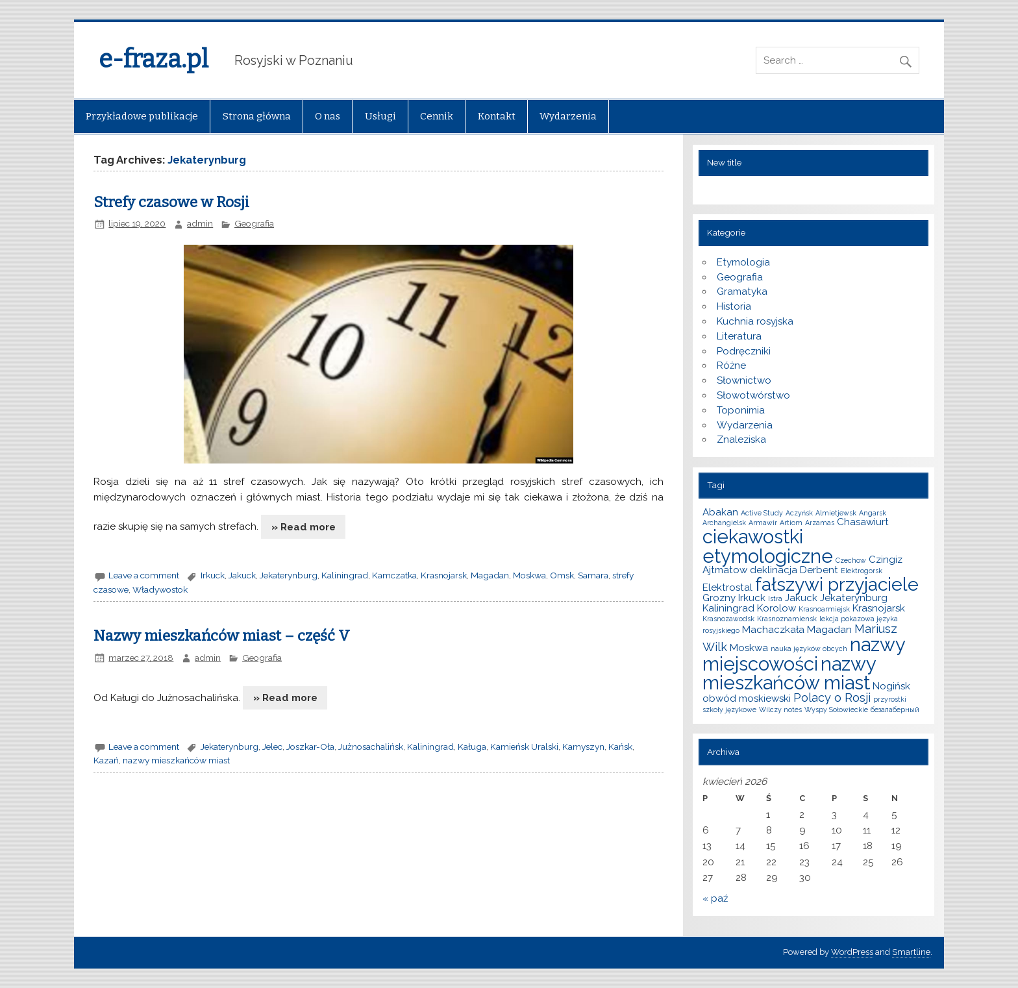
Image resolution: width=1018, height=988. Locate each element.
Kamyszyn (583, 746)
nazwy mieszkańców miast (176, 760)
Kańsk (620, 746)
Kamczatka (394, 575)
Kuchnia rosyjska (755, 321)
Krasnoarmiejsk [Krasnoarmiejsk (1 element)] (824, 609)
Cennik (436, 116)
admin (200, 223)
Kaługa (472, 746)
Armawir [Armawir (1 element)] (763, 522)
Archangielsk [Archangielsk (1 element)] (724, 522)
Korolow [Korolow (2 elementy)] (776, 608)
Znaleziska (741, 439)
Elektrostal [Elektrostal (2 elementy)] (727, 587)
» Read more (303, 527)
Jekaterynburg (288, 575)
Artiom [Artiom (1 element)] (791, 522)
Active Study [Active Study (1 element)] (762, 513)
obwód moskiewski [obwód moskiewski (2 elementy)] (746, 698)
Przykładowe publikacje (142, 116)
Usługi (380, 116)
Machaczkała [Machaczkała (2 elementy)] (773, 630)
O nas (327, 116)
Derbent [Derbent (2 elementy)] (819, 570)
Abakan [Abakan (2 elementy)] (720, 512)
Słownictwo (744, 380)
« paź (715, 898)
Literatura (739, 336)
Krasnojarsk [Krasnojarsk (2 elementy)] (878, 608)
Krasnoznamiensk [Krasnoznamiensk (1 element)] (787, 619)
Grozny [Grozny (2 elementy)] (719, 598)
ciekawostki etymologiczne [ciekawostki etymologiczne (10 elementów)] (767, 546)
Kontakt (496, 116)
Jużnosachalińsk (370, 746)
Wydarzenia (568, 116)
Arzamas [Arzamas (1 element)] (819, 522)
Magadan (490, 575)
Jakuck (242, 575)
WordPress (852, 952)
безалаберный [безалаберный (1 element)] (895, 709)
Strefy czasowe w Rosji (171, 202)
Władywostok (160, 589)
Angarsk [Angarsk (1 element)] (872, 513)
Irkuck (213, 575)
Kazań (106, 760)
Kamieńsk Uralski (524, 746)
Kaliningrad (344, 575)
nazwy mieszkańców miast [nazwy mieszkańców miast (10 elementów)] (789, 673)
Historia (734, 306)
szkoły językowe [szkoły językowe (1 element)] (729, 709)
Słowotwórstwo (753, 395)
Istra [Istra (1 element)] (775, 598)
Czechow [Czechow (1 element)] (851, 560)
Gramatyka (742, 291)
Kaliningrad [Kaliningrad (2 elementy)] (728, 608)
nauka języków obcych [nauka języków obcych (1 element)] (809, 648)
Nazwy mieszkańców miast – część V (221, 636)
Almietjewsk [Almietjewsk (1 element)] (835, 513)
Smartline (911, 952)
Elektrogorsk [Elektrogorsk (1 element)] (861, 570)
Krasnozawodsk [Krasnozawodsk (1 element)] (728, 619)
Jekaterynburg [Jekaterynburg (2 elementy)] (854, 598)
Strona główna (257, 116)
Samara (593, 575)
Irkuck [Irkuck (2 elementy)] (751, 598)
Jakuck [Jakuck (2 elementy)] (801, 598)
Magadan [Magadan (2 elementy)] (829, 630)
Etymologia (743, 262)
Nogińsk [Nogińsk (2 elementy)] (891, 686)
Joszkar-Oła (310, 746)
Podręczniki (744, 351)
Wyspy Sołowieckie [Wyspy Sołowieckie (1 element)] (836, 709)
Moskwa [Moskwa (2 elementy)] (749, 648)
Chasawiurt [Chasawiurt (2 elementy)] (863, 522)
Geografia (254, 223)
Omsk (562, 575)
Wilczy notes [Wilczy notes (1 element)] (780, 709)
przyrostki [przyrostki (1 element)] (889, 699)
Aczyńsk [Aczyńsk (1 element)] (799, 513)
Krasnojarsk (444, 575)
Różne (731, 365)
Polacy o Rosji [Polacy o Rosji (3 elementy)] (832, 697)
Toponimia (741, 410)
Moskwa (529, 575)
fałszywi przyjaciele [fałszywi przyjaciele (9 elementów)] (837, 584)
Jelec (272, 746)
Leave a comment (143, 575)
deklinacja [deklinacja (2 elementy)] (773, 570)
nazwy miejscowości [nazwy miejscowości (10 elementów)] (803, 653)
